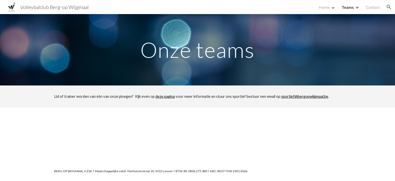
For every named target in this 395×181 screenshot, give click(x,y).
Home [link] (324, 7)
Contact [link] (373, 7)
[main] (197, 49)
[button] (389, 7)
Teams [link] (348, 7)
